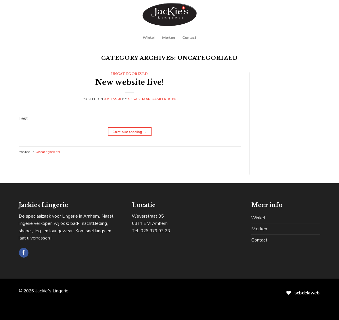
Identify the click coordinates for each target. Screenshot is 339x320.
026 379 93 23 (155, 230)
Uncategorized (129, 74)
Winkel (149, 37)
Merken (168, 37)
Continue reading (129, 131)
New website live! (129, 82)
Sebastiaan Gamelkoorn (152, 99)
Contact (189, 37)
